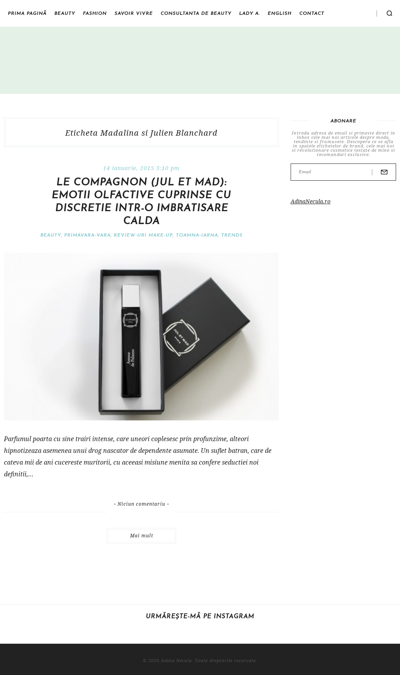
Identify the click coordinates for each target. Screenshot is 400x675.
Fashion (95, 13)
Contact (311, 13)
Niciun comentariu (141, 504)
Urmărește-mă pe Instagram (200, 617)
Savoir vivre (133, 13)
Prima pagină (27, 13)
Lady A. (249, 13)
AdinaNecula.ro (310, 201)
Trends (232, 235)
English (279, 13)
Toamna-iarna (197, 235)
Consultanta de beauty (196, 13)
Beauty (64, 13)
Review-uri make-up (143, 235)
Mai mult (141, 535)
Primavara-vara (87, 235)
